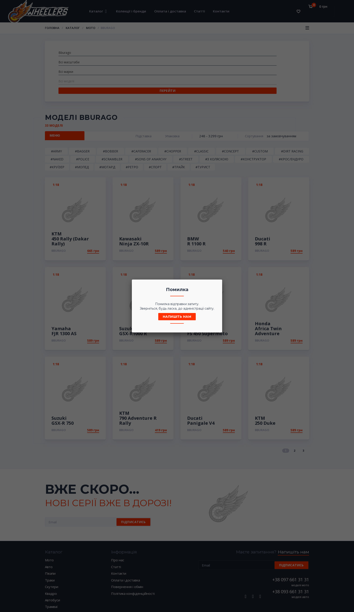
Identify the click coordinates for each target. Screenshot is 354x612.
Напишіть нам (177, 317)
